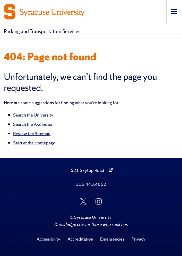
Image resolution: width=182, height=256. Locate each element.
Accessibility (48, 239)
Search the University (33, 115)
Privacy (138, 239)
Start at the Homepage (34, 143)
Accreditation (80, 239)
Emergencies (112, 239)
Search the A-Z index (32, 124)
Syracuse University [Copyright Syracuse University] (92, 217)
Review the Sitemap (31, 133)
